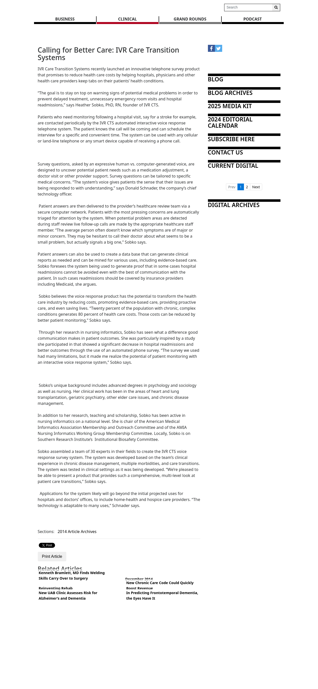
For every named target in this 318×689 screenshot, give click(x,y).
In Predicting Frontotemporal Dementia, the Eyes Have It (162, 595)
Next (256, 187)
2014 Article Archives (77, 531)
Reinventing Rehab (56, 588)
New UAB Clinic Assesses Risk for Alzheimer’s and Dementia (68, 595)
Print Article (52, 556)
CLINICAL (127, 19)
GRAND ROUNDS (190, 19)
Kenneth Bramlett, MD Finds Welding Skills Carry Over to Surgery (72, 575)
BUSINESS (65, 19)
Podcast (252, 19)
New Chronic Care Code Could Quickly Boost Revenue (160, 585)
